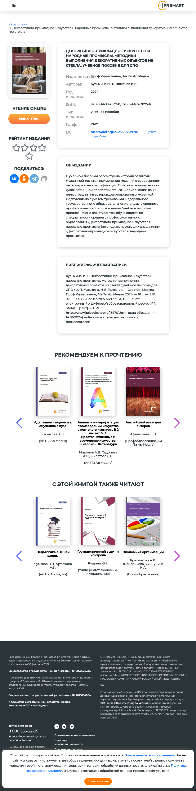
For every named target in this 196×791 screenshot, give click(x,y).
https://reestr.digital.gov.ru (130, 703)
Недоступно (29, 118)
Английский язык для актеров (143, 424)
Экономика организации (143, 552)
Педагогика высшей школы (52, 554)
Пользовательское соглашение (74, 735)
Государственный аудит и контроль (98, 553)
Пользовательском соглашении (149, 755)
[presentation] (19, 423)
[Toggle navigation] (14, 5)
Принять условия (98, 781)
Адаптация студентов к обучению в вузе (53, 424)
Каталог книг (18, 24)
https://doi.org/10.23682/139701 (114, 132)
